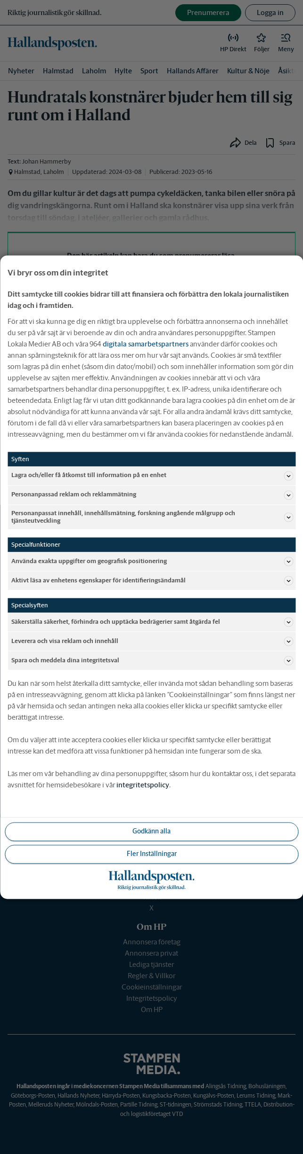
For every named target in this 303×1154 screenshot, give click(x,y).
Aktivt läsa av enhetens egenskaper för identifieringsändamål (152, 580)
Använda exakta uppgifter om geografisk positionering (152, 561)
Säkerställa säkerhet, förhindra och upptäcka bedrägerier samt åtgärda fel (152, 622)
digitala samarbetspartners (145, 343)
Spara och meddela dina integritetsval (152, 660)
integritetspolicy (142, 784)
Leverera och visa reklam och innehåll (152, 641)
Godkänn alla (151, 831)
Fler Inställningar (152, 853)
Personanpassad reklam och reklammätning (152, 495)
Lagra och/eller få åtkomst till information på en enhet (152, 475)
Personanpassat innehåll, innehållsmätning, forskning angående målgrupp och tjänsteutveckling (152, 517)
